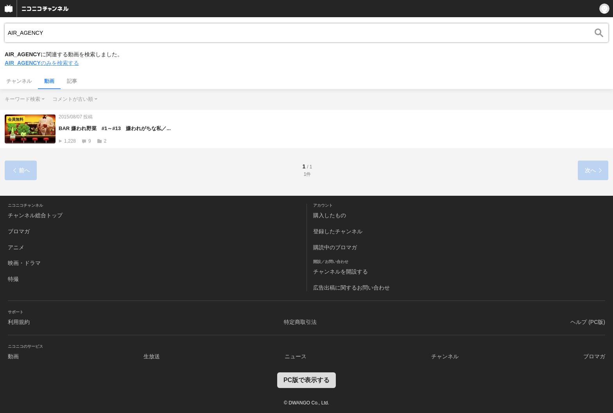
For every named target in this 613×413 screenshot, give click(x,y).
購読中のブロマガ (335, 247)
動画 (49, 81)
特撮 (13, 279)
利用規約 (19, 322)
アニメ (16, 247)
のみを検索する (42, 63)
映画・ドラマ (24, 263)
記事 (72, 81)
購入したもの (329, 215)
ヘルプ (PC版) (587, 322)
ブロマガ (19, 231)
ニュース (295, 356)
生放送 (151, 356)
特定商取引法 (300, 322)
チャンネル (19, 81)
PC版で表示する (306, 380)
